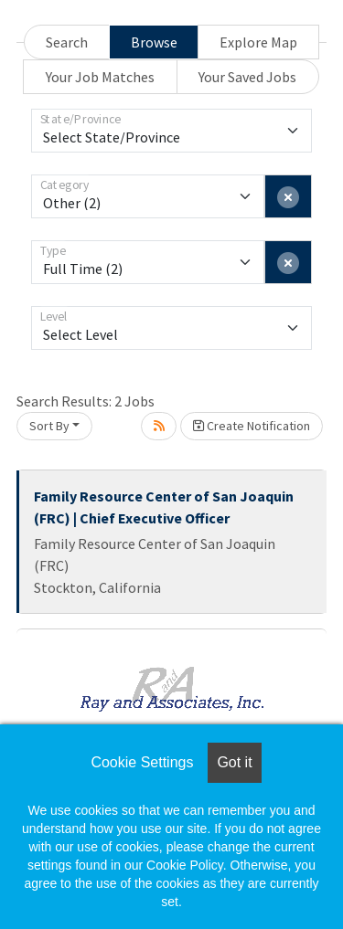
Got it (234, 762)
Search (67, 42)
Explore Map (258, 42)
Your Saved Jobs (247, 77)
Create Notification (251, 425)
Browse (154, 42)
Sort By (49, 425)
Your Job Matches (100, 77)
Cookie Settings (142, 762)
